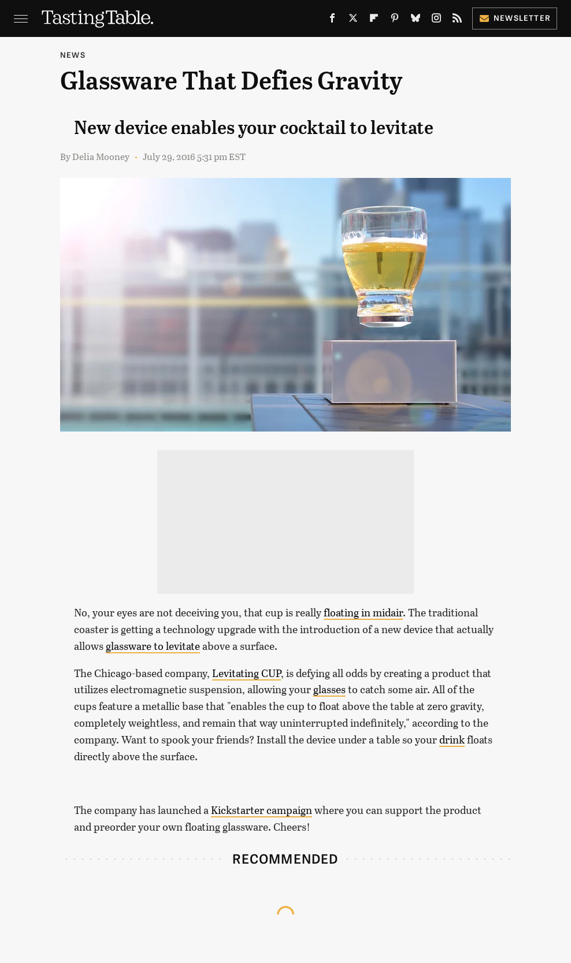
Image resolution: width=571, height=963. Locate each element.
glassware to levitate (153, 645)
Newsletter (515, 17)
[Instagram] (436, 20)
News (73, 54)
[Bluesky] (415, 20)
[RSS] (457, 20)
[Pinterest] (395, 20)
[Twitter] (353, 20)
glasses (329, 689)
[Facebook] (332, 20)
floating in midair (363, 612)
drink (452, 739)
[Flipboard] (374, 20)
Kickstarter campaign (261, 809)
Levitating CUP (246, 673)
